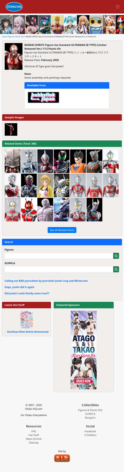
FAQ (33, 431)
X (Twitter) (90, 435)
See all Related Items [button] (62, 230)
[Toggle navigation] (117, 7)
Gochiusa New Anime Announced (27, 331)
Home (4, 37)
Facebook (90, 431)
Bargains (90, 417)
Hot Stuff (33, 435)
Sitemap (34, 442)
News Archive (34, 439)
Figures (9, 249)
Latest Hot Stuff (14, 305)
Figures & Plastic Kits (16, 37)
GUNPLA (10, 263)
